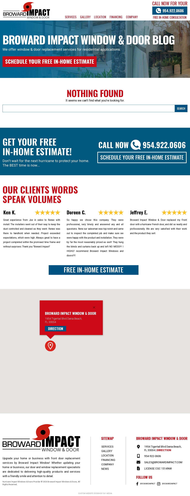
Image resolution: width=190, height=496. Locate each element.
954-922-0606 (152, 456)
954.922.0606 (173, 10)
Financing (116, 17)
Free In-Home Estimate (93, 269)
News (105, 468)
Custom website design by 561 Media (95, 493)
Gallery (85, 17)
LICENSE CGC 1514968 (158, 468)
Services (70, 17)
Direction (55, 328)
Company (132, 17)
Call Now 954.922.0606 (142, 145)
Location (100, 17)
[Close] (94, 307)
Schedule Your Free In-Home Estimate (49, 61)
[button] (50, 345)
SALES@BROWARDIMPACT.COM (163, 462)
